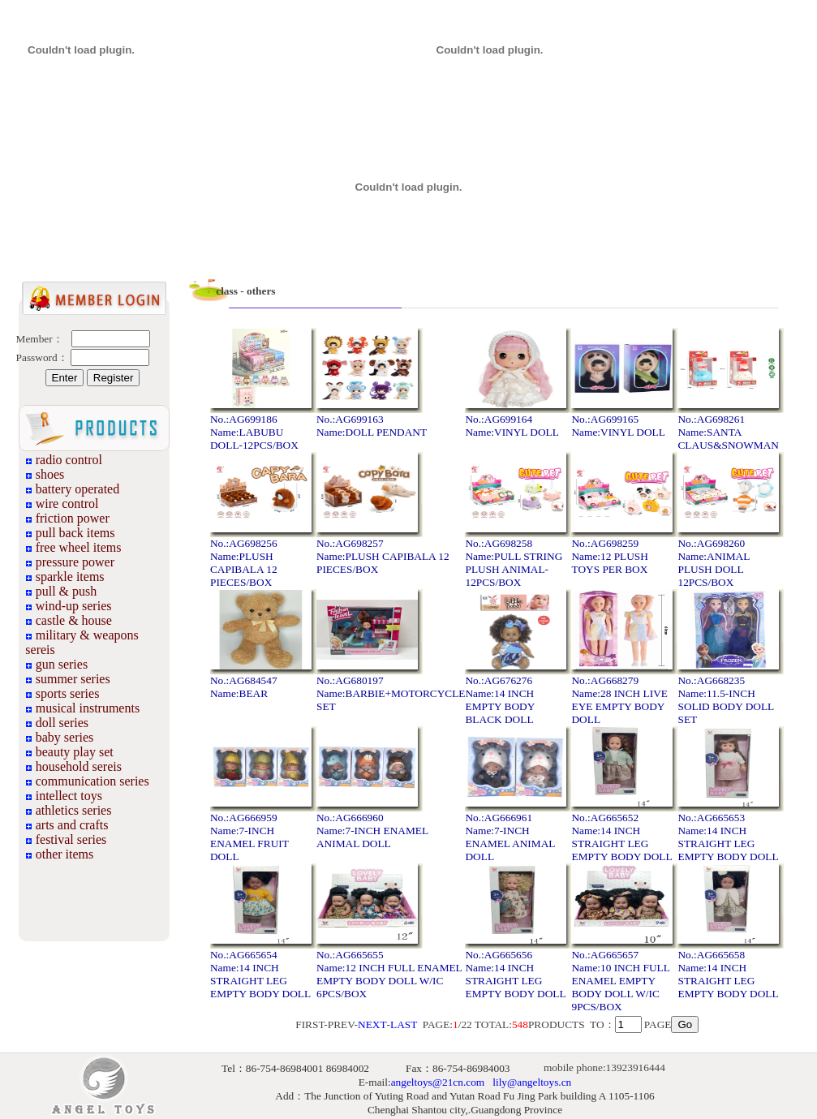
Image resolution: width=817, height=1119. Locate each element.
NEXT (372, 1024)
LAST (403, 1024)
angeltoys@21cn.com (438, 1082)
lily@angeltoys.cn (531, 1082)
